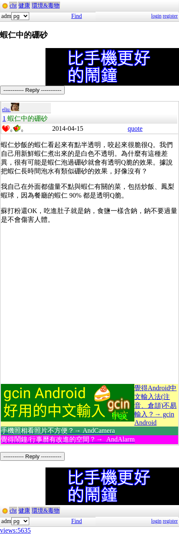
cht (13, 6)
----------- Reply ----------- (32, 90)
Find (76, 16)
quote (135, 128)
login (156, 16)
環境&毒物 (46, 6)
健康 (24, 6)
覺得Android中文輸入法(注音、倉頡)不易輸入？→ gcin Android (155, 405)
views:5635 (15, 530)
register (170, 16)
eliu (10, 109)
